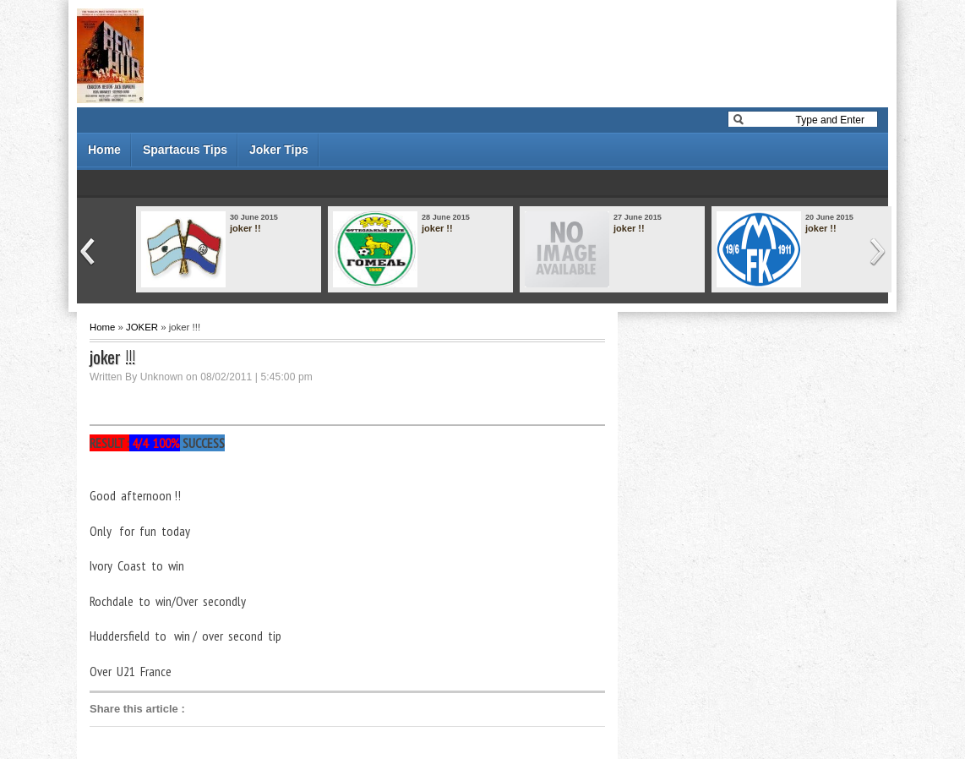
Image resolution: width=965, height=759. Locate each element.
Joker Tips (278, 149)
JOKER (142, 327)
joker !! (245, 228)
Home (104, 149)
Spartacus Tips (185, 149)
